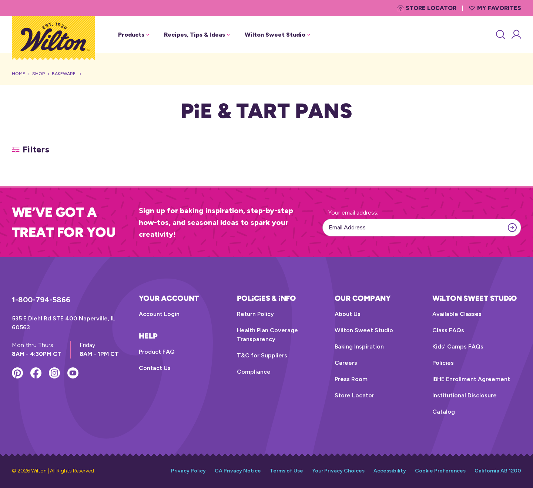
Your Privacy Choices (338, 471)
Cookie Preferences (440, 471)
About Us (348, 313)
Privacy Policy (188, 471)
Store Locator (427, 7)
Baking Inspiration (359, 346)
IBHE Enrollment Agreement (471, 379)
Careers (346, 362)
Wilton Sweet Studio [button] (277, 34)
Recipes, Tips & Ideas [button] (197, 34)
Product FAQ (157, 351)
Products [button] (133, 34)
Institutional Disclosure (464, 395)
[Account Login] (515, 35)
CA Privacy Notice (238, 471)
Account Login (159, 313)
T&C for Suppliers (262, 355)
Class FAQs (448, 330)
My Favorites (495, 7)
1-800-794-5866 (41, 299)
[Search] (500, 35)
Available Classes (457, 313)
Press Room (351, 379)
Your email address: (353, 212)
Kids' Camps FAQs (457, 346)
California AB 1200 (498, 471)
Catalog (443, 411)
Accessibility (389, 471)
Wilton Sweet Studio (364, 330)
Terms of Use (286, 471)
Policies (443, 362)
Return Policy (255, 313)
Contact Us (155, 367)
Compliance (254, 371)
